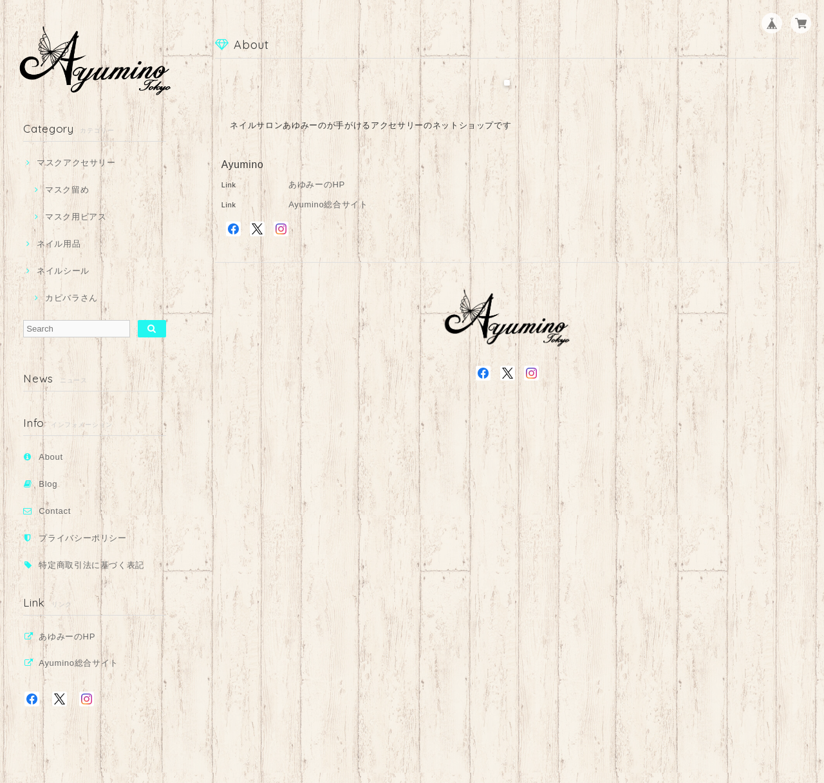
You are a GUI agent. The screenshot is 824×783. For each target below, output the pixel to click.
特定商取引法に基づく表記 (91, 565)
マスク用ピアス (76, 217)
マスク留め (67, 189)
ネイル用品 (58, 244)
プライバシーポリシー (83, 538)
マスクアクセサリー (76, 162)
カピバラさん (71, 298)
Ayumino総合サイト (78, 663)
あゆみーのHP (67, 636)
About (51, 457)
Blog (48, 484)
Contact (55, 511)
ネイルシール (63, 271)
